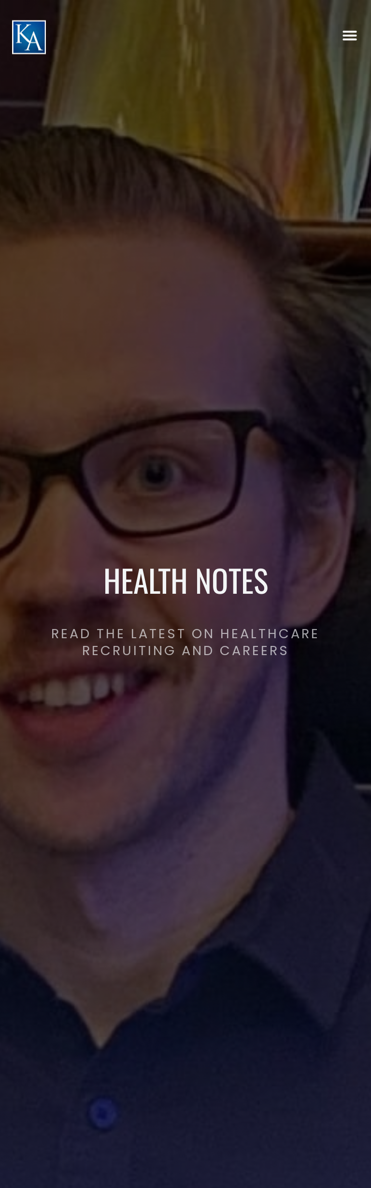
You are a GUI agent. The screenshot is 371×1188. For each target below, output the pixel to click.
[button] (349, 33)
